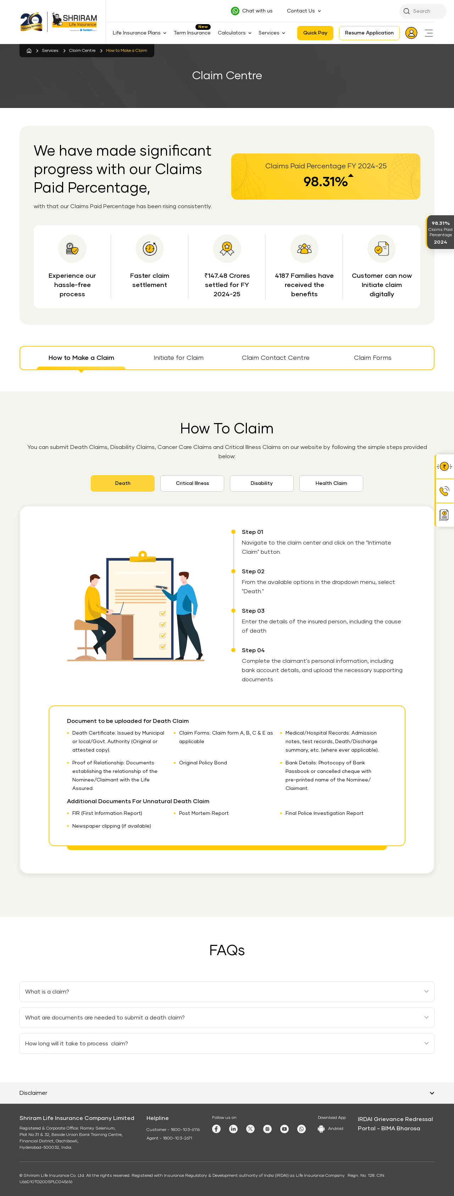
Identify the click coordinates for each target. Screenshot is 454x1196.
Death (123, 483)
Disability (262, 483)
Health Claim (331, 483)
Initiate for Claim (179, 358)
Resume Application (369, 33)
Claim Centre (82, 51)
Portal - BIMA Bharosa (389, 1128)
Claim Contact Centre (276, 358)
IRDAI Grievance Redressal (395, 1119)
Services (50, 51)
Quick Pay (315, 33)
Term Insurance (192, 33)
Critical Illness (192, 483)
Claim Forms (373, 358)
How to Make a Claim (81, 358)
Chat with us (257, 11)
